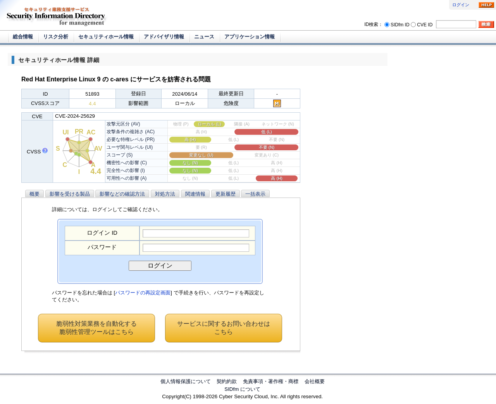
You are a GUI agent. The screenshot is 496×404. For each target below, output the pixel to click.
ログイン (460, 4)
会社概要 (315, 381)
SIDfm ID (400, 24)
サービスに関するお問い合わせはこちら (223, 327)
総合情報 (23, 37)
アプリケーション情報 (249, 37)
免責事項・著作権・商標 (270, 381)
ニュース (204, 37)
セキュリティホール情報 (106, 37)
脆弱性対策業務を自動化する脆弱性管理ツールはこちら (96, 327)
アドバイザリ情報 (164, 37)
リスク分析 (55, 37)
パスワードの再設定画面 (142, 293)
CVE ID (424, 24)
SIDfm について (242, 389)
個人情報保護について (185, 381)
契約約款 (227, 381)
